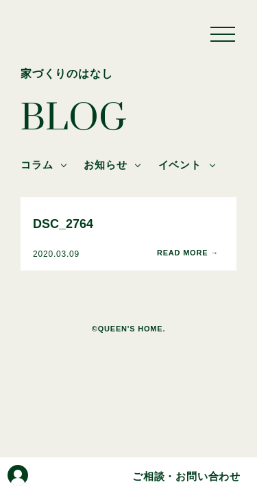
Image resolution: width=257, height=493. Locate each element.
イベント (179, 165)
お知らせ (105, 165)
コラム (37, 165)
